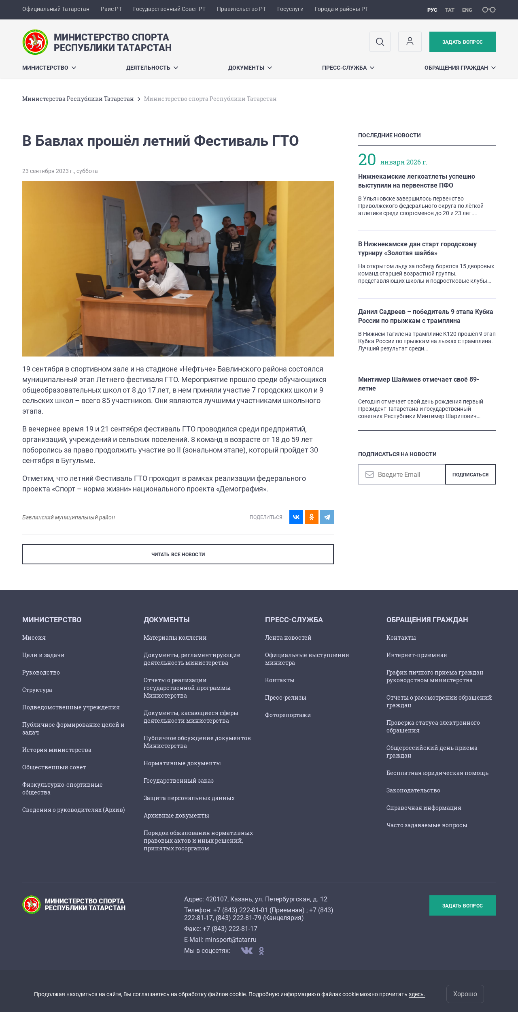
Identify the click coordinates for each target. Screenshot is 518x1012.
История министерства (56, 750)
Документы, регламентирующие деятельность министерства (192, 658)
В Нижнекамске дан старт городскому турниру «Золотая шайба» (417, 248)
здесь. (417, 994)
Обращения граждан (460, 67)
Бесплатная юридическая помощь (437, 773)
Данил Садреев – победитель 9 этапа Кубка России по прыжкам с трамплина (425, 316)
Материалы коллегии (175, 637)
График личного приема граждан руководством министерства (435, 676)
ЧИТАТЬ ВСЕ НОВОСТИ (178, 554)
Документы (250, 67)
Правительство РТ (241, 9)
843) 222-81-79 (239, 918)
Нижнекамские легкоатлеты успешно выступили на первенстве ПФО (416, 181)
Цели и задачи (43, 655)
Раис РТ (111, 9)
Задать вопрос (462, 42)
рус (432, 10)
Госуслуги (290, 9)
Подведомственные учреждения (71, 707)
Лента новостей (288, 637)
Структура (37, 690)
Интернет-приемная (416, 655)
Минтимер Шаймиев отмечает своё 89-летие (418, 384)
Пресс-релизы (285, 697)
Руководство (41, 672)
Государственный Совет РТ (169, 9)
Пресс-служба (348, 67)
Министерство (49, 67)
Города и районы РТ (341, 9)
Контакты (280, 680)
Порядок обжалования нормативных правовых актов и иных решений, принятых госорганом (198, 840)
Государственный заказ (179, 780)
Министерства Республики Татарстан (78, 98)
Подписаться (470, 475)
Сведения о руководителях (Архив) (73, 809)
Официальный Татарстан (55, 9)
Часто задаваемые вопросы (426, 825)
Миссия (34, 637)
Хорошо (465, 994)
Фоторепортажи (288, 715)
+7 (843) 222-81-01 (240, 910)
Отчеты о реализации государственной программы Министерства (187, 687)
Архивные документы (176, 815)
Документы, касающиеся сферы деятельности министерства (191, 716)
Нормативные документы (182, 763)
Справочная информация (423, 807)
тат (449, 10)
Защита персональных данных (189, 798)
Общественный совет (54, 767)
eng (467, 10)
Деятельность (152, 67)
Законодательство (413, 790)
